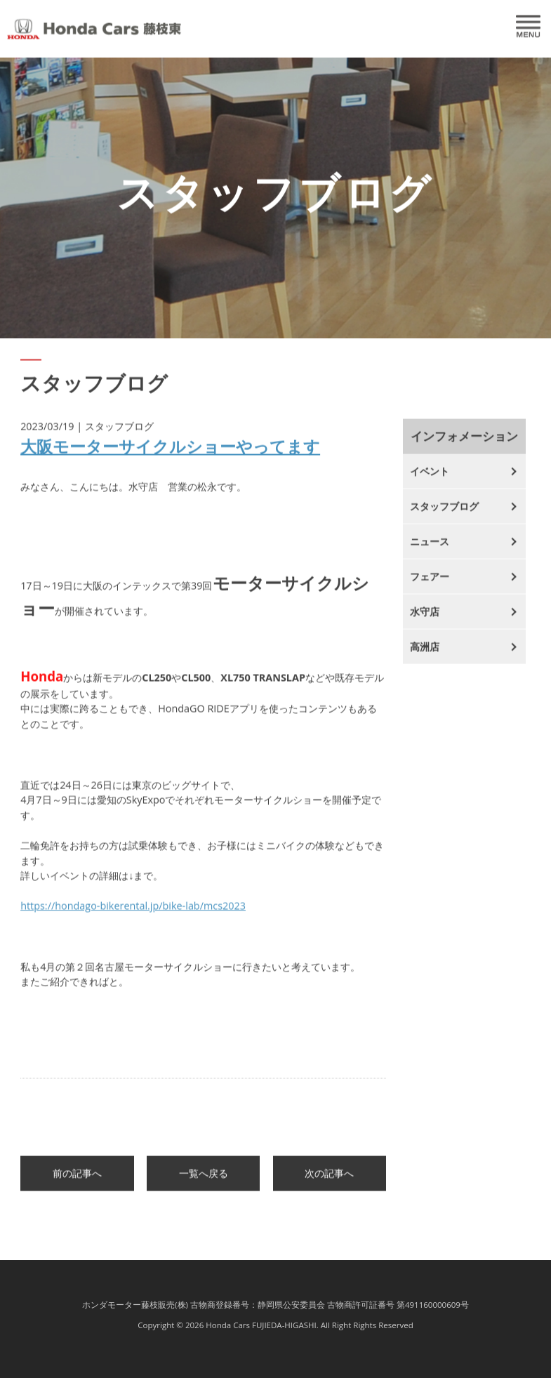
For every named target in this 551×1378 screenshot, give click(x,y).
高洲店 (424, 654)
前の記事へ (77, 1181)
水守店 (424, 619)
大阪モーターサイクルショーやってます (170, 453)
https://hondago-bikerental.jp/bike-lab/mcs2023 (133, 913)
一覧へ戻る (203, 1181)
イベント (429, 479)
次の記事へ (329, 1181)
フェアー (429, 584)
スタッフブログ (444, 514)
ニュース (429, 549)
